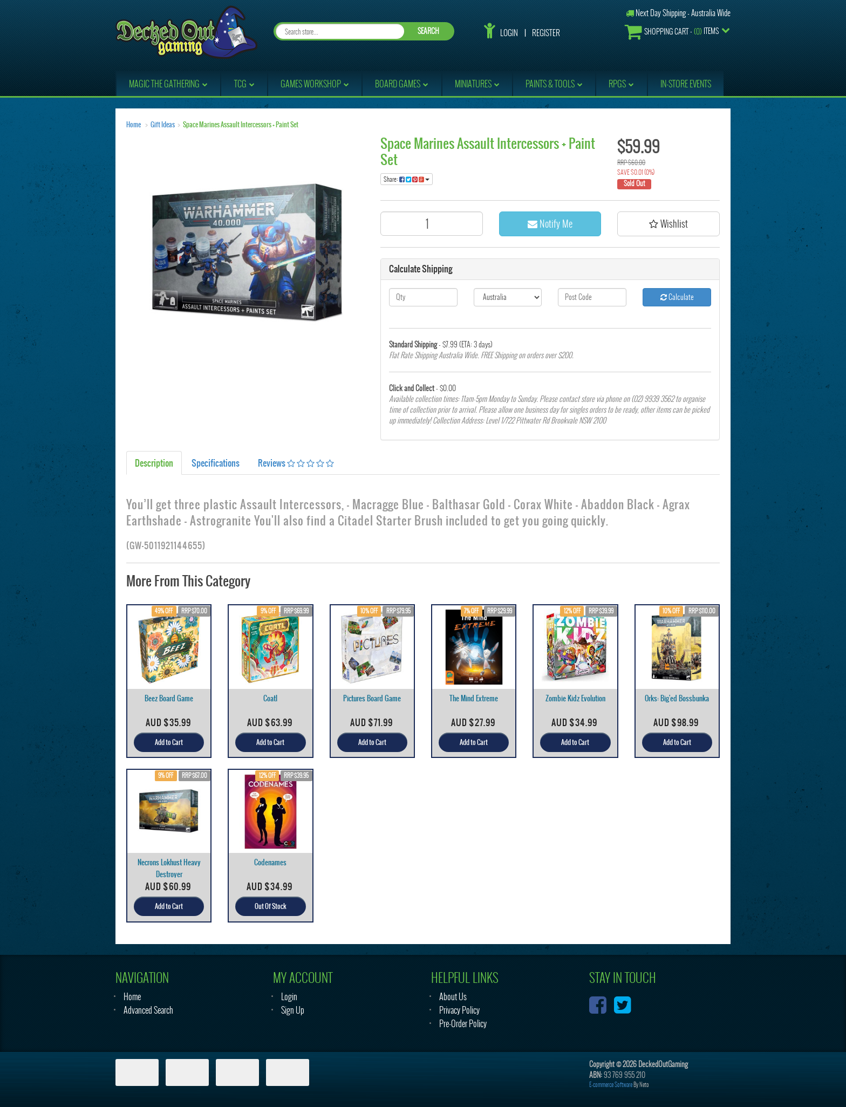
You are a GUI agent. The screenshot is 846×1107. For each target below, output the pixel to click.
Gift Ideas (163, 124)
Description (154, 462)
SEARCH (428, 31)
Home (133, 124)
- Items (672, 31)
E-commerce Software (610, 1084)
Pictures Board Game (372, 698)
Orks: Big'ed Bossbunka (677, 698)
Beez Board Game (169, 698)
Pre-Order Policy (463, 1023)
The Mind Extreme (473, 698)
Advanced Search (148, 1010)
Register (546, 33)
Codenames (270, 862)
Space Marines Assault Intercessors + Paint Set (240, 124)
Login (509, 33)
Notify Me (550, 223)
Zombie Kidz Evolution (575, 698)
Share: (406, 179)
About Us (453, 996)
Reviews (296, 462)
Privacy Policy (459, 1010)
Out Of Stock (270, 906)
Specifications (216, 462)
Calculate (677, 297)
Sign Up (292, 1010)
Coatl (270, 698)
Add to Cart (169, 742)
